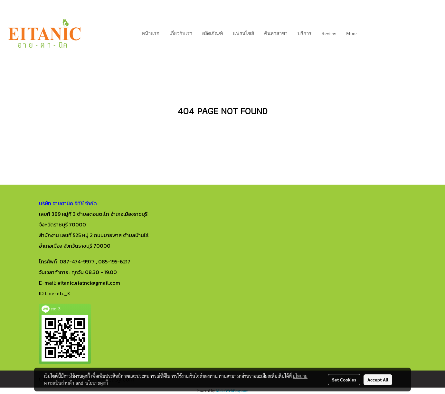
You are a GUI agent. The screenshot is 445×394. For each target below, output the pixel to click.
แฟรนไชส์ (243, 33)
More (351, 33)
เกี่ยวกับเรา (180, 33)
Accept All (377, 379)
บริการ (304, 33)
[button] (367, 33)
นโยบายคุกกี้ (96, 383)
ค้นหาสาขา (276, 33)
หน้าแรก (150, 33)
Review (328, 33)
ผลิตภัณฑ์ (212, 33)
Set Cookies (344, 379)
